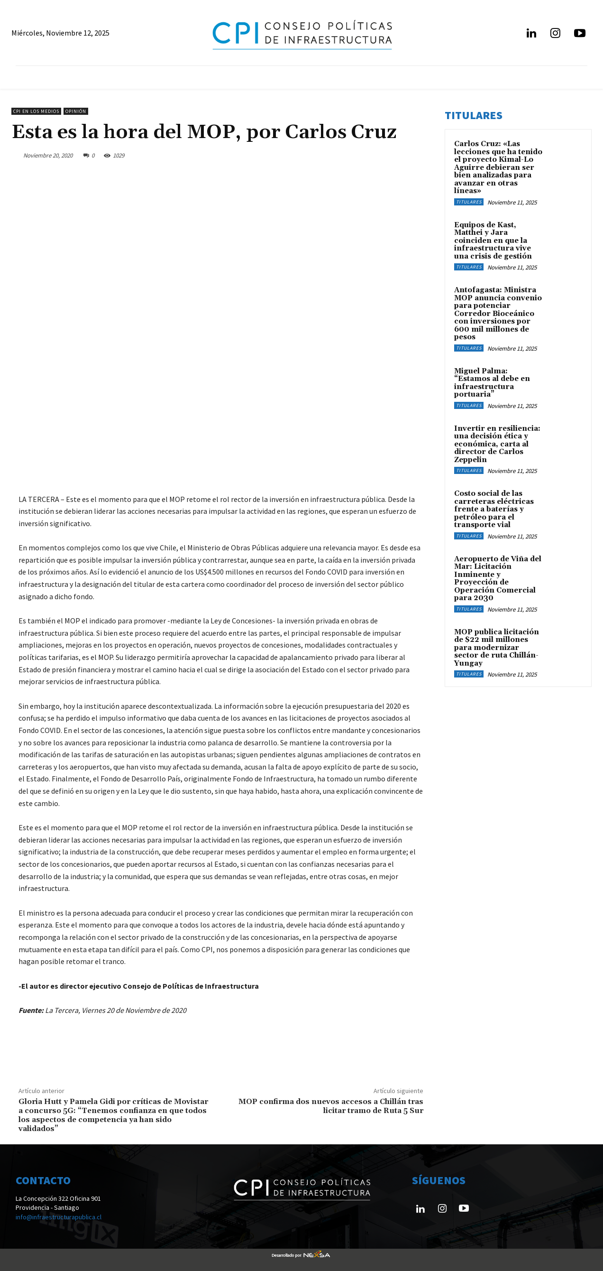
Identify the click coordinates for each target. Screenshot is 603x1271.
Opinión (76, 111)
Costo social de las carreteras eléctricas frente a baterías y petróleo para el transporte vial (494, 509)
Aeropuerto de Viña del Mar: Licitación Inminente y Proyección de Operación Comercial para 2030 (497, 579)
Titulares (469, 202)
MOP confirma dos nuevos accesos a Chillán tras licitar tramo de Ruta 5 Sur (330, 1106)
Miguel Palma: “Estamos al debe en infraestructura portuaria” (492, 383)
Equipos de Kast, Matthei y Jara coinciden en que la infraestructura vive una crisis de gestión (493, 241)
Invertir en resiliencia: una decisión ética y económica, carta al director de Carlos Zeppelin (497, 444)
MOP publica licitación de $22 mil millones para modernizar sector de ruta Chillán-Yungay (496, 648)
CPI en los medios (36, 111)
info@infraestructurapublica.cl (58, 1217)
